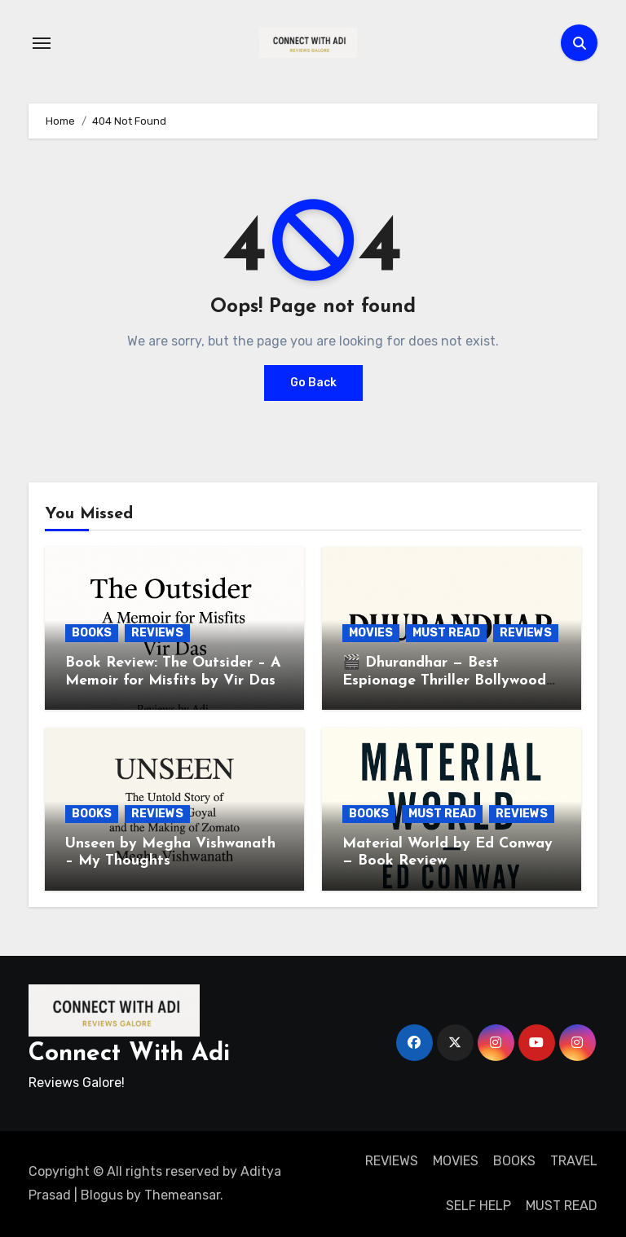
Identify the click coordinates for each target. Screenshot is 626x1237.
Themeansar (182, 1195)
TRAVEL (573, 1161)
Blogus (102, 1195)
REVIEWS (157, 633)
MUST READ (446, 633)
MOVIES (371, 633)
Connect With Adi (129, 1054)
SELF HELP (478, 1205)
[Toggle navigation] (42, 43)
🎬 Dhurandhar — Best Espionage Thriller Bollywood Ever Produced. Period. (444, 680)
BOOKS (92, 633)
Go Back (313, 383)
